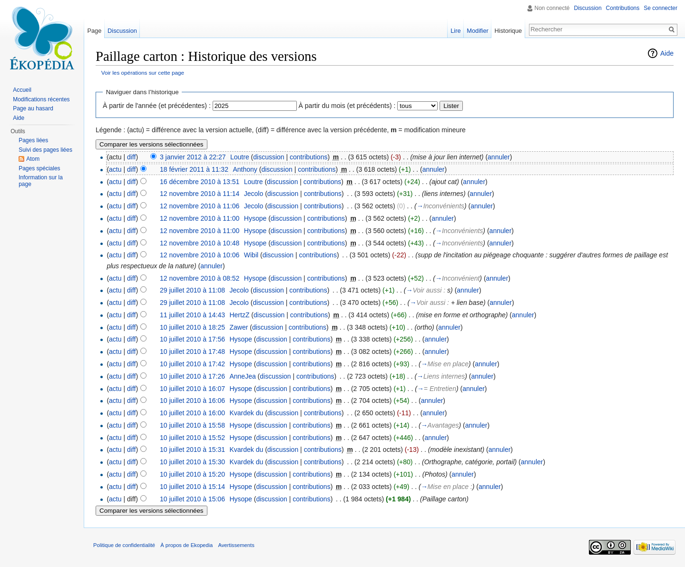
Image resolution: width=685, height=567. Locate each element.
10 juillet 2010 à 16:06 (192, 400)
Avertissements (236, 545)
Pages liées (33, 140)
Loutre (239, 157)
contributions (308, 157)
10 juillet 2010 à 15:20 (192, 474)
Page (94, 30)
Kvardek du (246, 413)
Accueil (22, 90)
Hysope (255, 218)
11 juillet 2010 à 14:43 (192, 315)
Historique (508, 30)
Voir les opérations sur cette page (142, 72)
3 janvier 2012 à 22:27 (193, 157)
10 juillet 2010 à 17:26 (192, 376)
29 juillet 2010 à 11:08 (192, 290)
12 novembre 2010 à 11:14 (199, 193)
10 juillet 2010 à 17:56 (192, 339)
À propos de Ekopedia (186, 545)
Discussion (588, 8)
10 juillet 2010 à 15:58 (192, 425)
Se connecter (660, 8)
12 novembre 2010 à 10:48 (199, 243)
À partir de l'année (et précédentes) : (157, 105)
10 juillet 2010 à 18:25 (192, 327)
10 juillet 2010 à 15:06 (192, 499)
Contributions (623, 8)
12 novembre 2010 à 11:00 (199, 218)
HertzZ (239, 315)
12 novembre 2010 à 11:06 (199, 206)
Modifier (478, 30)
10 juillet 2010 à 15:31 (192, 449)
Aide (667, 53)
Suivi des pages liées (45, 150)
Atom (32, 159)
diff (131, 157)
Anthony (245, 169)
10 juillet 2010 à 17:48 (192, 351)
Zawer (238, 327)
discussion (268, 157)
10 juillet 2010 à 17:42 (192, 364)
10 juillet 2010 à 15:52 (192, 437)
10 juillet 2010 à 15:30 (192, 462)
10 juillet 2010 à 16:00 (192, 413)
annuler (499, 157)
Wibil (251, 255)
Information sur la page (41, 180)
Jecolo (253, 193)
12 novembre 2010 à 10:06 (199, 255)
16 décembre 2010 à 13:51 (199, 182)
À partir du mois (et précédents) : (347, 105)
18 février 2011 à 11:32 (194, 169)
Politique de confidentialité (124, 545)
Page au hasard (33, 108)
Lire (455, 30)
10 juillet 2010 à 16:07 (192, 388)
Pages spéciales (39, 168)
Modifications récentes (41, 99)
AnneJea (242, 376)
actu (115, 169)
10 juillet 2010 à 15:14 (192, 486)
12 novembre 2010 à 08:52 (199, 278)
